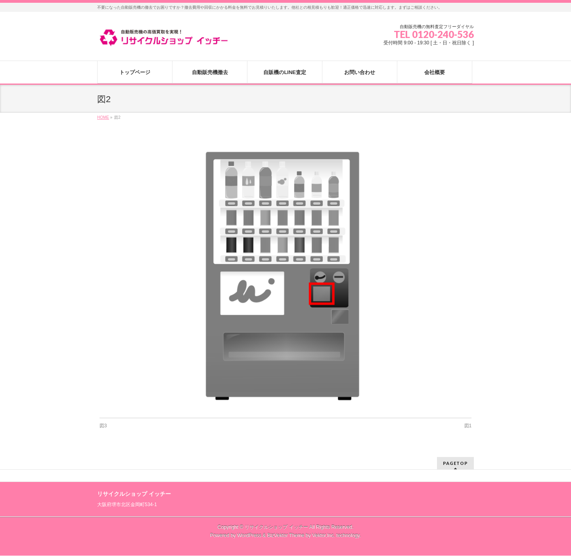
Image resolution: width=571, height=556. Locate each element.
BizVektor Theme (286, 535)
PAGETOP (455, 463)
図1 (468, 425)
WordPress (249, 535)
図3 (103, 425)
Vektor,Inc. (323, 535)
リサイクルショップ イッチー (276, 527)
